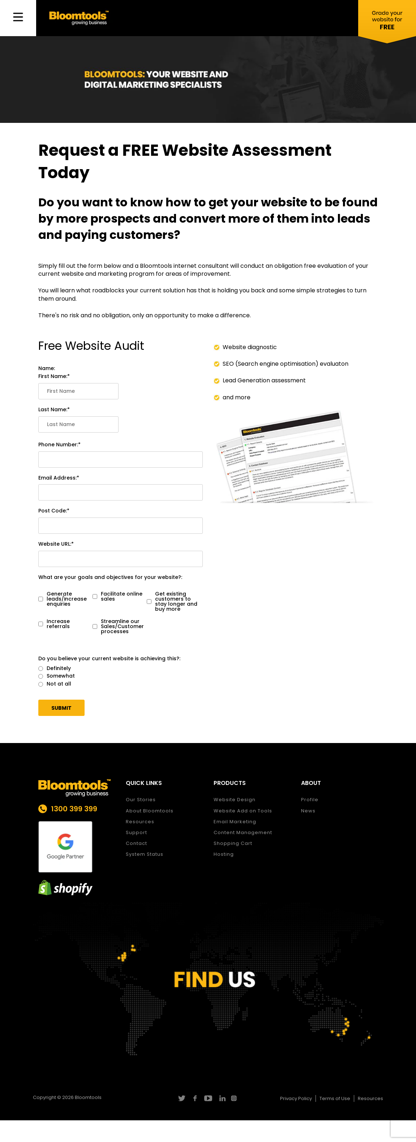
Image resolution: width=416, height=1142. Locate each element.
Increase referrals (54, 624)
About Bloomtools (149, 810)
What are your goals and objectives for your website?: (110, 577)
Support (136, 832)
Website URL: (54, 544)
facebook (195, 1098)
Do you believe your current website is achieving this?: (109, 659)
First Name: (52, 376)
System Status (144, 854)
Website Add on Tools (243, 810)
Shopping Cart (233, 843)
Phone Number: (58, 445)
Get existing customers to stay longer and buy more (172, 601)
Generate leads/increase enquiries (62, 598)
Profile (309, 799)
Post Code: (52, 511)
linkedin (221, 1098)
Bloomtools (88, 1097)
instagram (235, 1098)
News (308, 810)
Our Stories (141, 799)
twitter (181, 1098)
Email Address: (57, 478)
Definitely (54, 668)
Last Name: (52, 410)
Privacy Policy (296, 1098)
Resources (140, 821)
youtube (208, 1098)
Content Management (243, 832)
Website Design (235, 799)
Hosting (224, 854)
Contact (136, 843)
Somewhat (56, 676)
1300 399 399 (74, 809)
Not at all (54, 684)
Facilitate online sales (117, 596)
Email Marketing (235, 821)
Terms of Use (334, 1098)
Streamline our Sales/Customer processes (118, 626)
